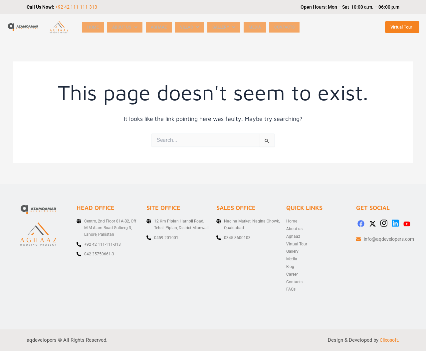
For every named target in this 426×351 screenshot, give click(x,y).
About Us (126, 27)
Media (262, 27)
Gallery (230, 27)
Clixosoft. (388, 340)
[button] (126, 27)
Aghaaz (162, 27)
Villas (194, 27)
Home (93, 27)
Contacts (293, 27)
